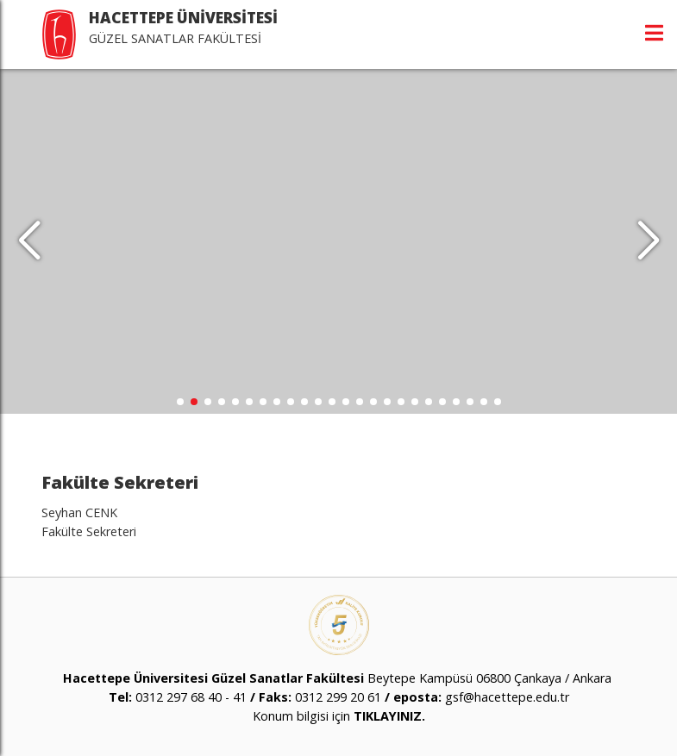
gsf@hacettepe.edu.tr (507, 697)
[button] (648, 241)
